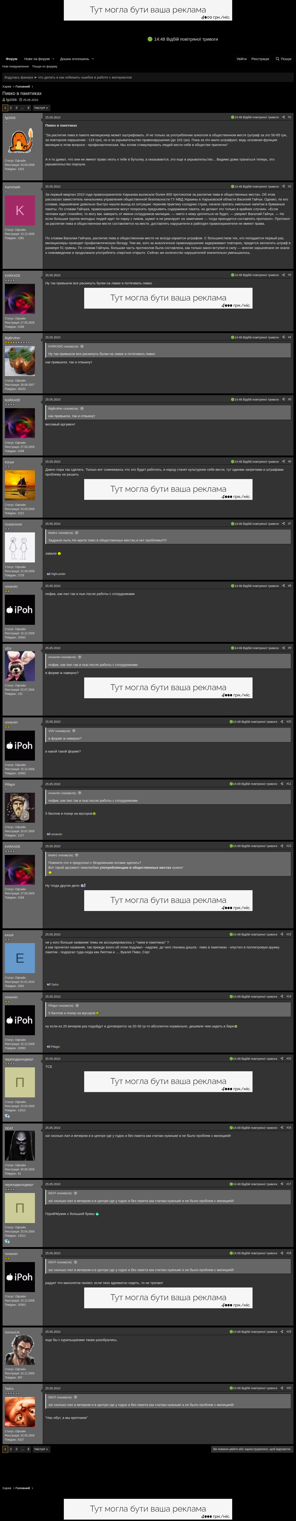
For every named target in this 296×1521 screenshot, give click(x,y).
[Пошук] (283, 59)
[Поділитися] (284, 117)
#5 (289, 399)
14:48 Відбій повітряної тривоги (186, 39)
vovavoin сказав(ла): (62, 657)
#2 (289, 186)
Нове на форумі (37, 59)
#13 (289, 934)
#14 (289, 996)
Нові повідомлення (15, 66)
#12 (289, 845)
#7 (289, 523)
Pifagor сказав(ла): (61, 1005)
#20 (289, 1388)
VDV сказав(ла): (59, 731)
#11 (289, 783)
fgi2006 (11, 100)
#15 (289, 1058)
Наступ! (39, 107)
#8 (289, 585)
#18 (289, 1253)
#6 (289, 461)
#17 (289, 1184)
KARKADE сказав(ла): (63, 346)
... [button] (22, 107)
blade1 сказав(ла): (61, 532)
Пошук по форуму (44, 66)
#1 (289, 117)
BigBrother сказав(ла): (63, 408)
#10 (289, 721)
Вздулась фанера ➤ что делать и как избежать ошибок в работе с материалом (68, 77)
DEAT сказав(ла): (60, 1193)
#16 (289, 1127)
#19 (289, 1331)
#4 (289, 337)
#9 (289, 648)
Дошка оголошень (74, 59)
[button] (53, 59)
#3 (289, 274)
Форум (11, 59)
